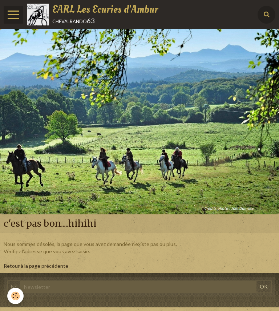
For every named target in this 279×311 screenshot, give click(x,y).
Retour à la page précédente (36, 266)
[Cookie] (15, 296)
